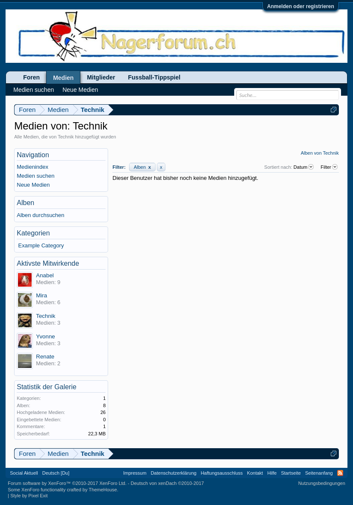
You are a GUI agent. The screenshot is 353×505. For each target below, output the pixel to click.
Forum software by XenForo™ (67, 483)
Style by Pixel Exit (28, 495)
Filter (329, 167)
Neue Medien (33, 185)
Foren (31, 77)
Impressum (134, 473)
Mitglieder (101, 77)
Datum (304, 167)
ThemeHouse (103, 489)
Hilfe (272, 473)
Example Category (41, 245)
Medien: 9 (48, 282)
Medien (63, 77)
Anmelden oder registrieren (300, 6)
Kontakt (255, 473)
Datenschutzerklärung (174, 473)
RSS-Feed (340, 473)
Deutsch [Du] (56, 473)
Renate (45, 356)
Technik (45, 316)
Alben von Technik (320, 153)
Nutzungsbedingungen (321, 483)
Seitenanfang (319, 473)
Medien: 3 (48, 323)
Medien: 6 (48, 302)
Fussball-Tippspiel (154, 77)
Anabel (45, 275)
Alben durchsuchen (40, 215)
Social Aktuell (24, 473)
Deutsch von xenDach (167, 483)
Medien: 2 (48, 363)
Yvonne (45, 336)
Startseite (290, 473)
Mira (41, 295)
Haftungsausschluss (222, 473)
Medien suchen (35, 176)
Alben (142, 167)
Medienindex (32, 167)
